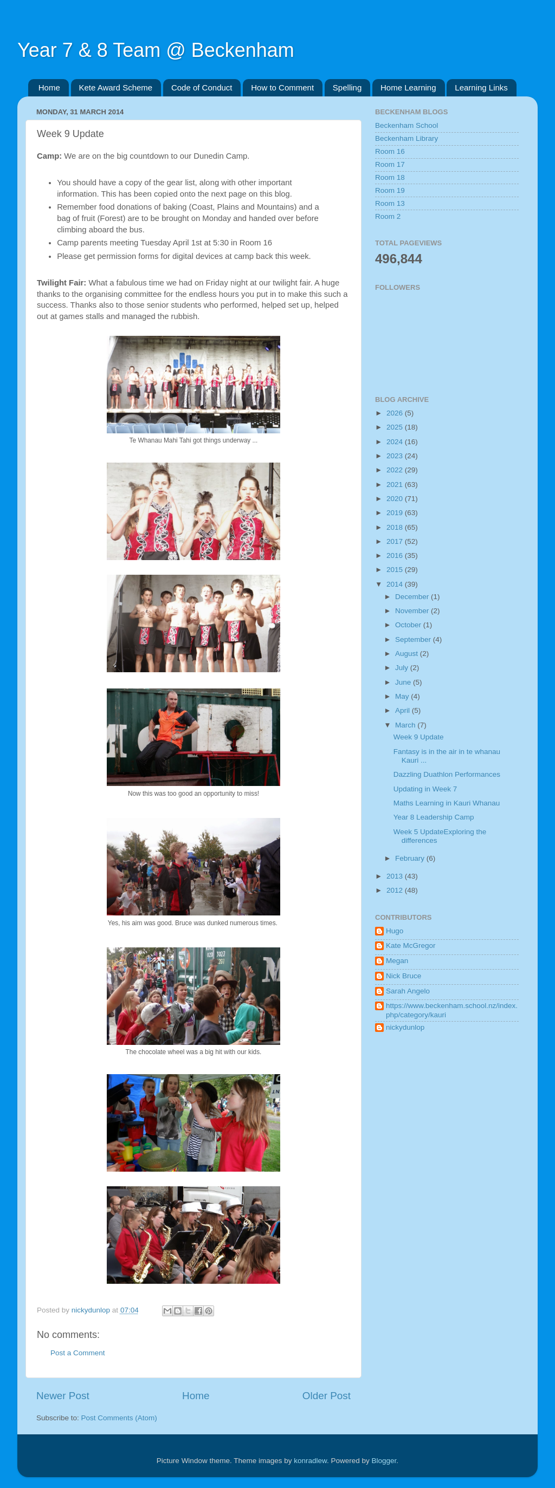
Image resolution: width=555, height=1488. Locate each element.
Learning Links (481, 87)
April (403, 710)
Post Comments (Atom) (119, 1418)
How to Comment (282, 87)
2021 (395, 484)
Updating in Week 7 (425, 789)
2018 (395, 527)
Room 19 (390, 190)
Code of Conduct (202, 87)
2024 (395, 442)
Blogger (384, 1461)
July (402, 668)
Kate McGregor (411, 945)
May (403, 696)
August (407, 653)
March (406, 725)
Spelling (347, 87)
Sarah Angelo (408, 991)
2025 (395, 427)
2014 (395, 584)
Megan (397, 961)
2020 (395, 499)
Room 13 (390, 203)
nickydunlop (405, 1027)
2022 (395, 470)
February (411, 858)
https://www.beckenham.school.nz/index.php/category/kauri (452, 1010)
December (413, 597)
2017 (395, 541)
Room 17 (390, 164)
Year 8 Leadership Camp (433, 817)
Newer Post (62, 1395)
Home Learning (408, 87)
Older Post (326, 1395)
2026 (395, 413)
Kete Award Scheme (116, 87)
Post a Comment (77, 1353)
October (409, 625)
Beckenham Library (406, 138)
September (414, 639)
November (413, 611)
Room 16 (390, 151)
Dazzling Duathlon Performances (446, 774)
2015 (395, 570)
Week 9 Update (418, 737)
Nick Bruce (403, 976)
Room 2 (388, 216)
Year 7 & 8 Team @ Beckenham (155, 50)
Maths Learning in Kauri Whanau (446, 803)
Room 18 (390, 177)
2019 (395, 513)
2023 (395, 456)
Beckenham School (406, 125)
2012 (395, 890)
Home (49, 87)
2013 (395, 876)
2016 (395, 555)
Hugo (394, 931)
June (404, 682)
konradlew (310, 1461)
